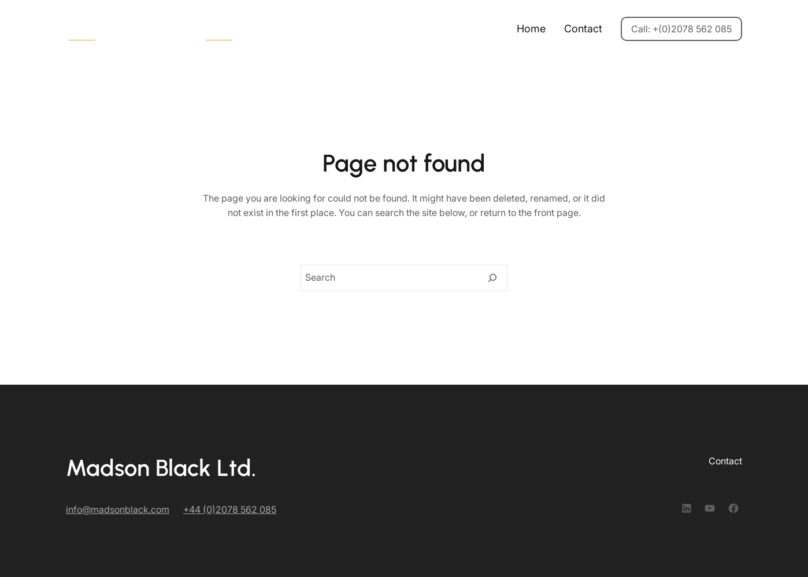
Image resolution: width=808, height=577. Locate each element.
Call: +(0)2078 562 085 (681, 29)
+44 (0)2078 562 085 (229, 509)
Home (531, 29)
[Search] (492, 277)
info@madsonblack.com (117, 509)
